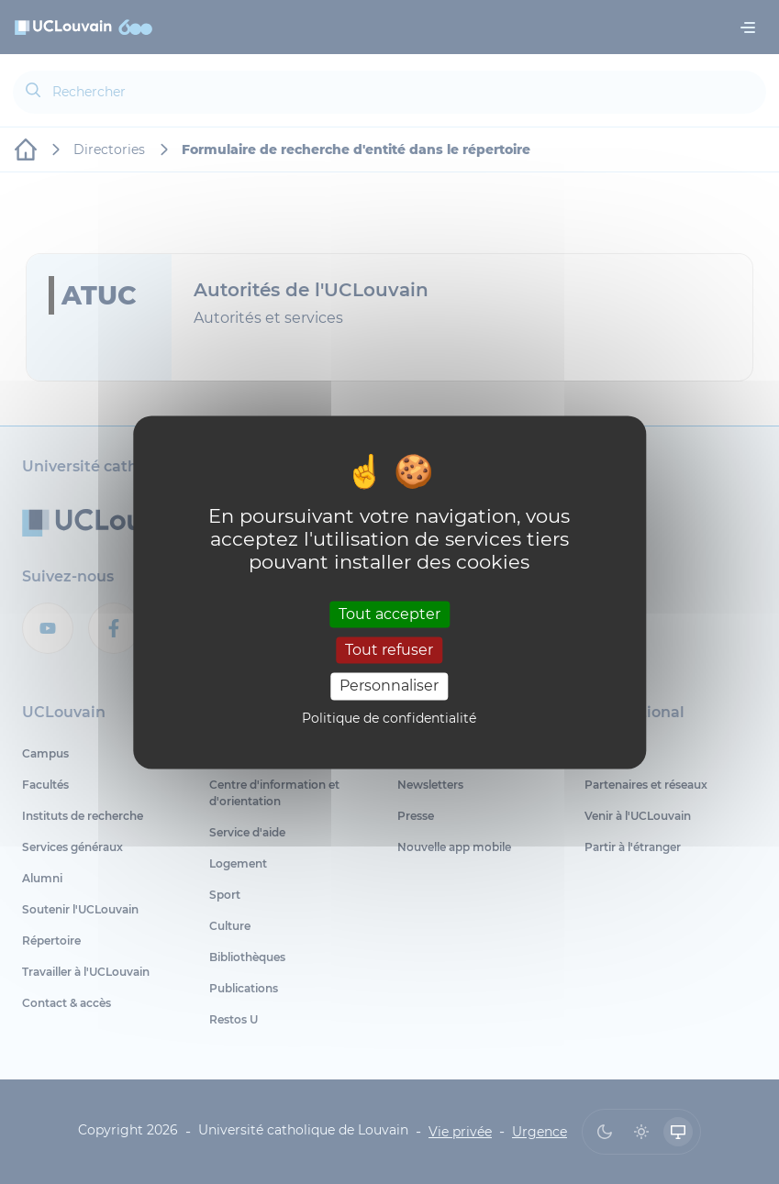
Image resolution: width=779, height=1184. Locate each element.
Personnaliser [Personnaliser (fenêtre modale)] (389, 686)
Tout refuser (389, 650)
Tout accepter (389, 614)
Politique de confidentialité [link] (389, 718)
